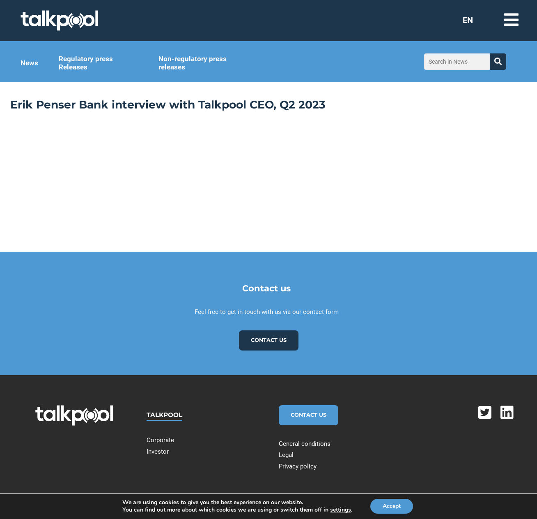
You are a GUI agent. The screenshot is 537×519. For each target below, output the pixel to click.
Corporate (160, 440)
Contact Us (308, 415)
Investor (158, 451)
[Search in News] (457, 61)
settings (340, 510)
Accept (392, 506)
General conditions (304, 443)
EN (468, 20)
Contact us (269, 340)
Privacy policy (298, 466)
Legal (286, 455)
